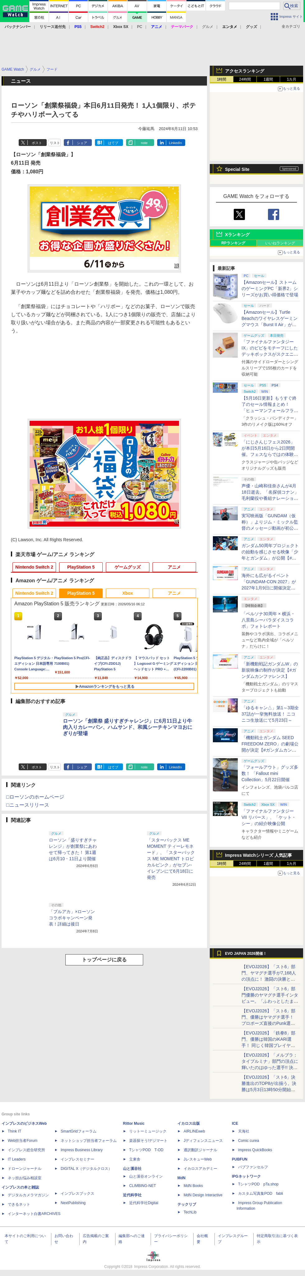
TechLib (190, 1212)
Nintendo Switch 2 (34, 567)
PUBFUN (239, 1159)
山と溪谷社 (132, 1168)
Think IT (14, 1131)
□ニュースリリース (27, 805)
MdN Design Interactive (203, 1195)
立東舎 (134, 1159)
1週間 (268, 79)
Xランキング (237, 234)
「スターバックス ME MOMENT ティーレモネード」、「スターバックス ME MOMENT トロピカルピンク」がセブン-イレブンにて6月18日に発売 (171, 858)
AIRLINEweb (194, 1131)
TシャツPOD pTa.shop (258, 1184)
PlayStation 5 (81, 567)
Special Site (237, 169)
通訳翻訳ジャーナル (200, 1150)
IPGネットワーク (246, 1176)
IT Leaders (17, 1159)
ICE (235, 1123)
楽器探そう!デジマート (148, 1140)
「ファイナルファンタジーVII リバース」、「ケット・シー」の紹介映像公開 (269, 817)
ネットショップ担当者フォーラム (89, 1140)
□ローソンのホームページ (35, 797)
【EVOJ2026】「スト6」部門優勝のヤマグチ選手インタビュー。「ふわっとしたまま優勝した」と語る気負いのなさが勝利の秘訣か (270, 1001)
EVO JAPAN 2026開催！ (246, 953)
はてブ (113, 143)
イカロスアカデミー (200, 1168)
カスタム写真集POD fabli (260, 1193)
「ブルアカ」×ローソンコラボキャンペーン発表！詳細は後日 (72, 918)
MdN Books (193, 1186)
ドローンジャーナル (24, 1168)
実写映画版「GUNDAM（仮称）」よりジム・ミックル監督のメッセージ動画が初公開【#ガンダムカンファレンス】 (270, 528)
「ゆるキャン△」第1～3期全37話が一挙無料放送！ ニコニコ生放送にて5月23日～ (270, 714)
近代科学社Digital (143, 1203)
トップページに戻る (104, 959)
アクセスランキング (244, 70)
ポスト (37, 143)
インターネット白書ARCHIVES (34, 1214)
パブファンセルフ (253, 1167)
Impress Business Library (82, 1150)
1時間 (222, 79)
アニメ (174, 567)
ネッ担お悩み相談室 (24, 1178)
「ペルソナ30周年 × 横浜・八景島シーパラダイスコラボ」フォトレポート (268, 620)
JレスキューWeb (198, 1159)
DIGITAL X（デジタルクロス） (86, 1168)
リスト (55, 143)
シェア (82, 143)
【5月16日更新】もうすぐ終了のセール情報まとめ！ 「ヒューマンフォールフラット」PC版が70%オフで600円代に (270, 410)
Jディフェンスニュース (203, 1140)
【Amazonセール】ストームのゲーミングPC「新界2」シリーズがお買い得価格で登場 (270, 288)
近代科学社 (132, 1195)
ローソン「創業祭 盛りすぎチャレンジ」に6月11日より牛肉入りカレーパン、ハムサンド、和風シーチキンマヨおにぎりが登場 (127, 727)
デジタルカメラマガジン (28, 1195)
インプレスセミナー (77, 1159)
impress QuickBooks (255, 1150)
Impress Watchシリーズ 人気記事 (258, 855)
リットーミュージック (148, 1131)
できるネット (19, 1204)
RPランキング (233, 243)
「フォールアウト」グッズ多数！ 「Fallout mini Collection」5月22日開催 (270, 773)
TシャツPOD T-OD (146, 1150)
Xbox (127, 593)
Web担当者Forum (22, 1140)
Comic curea (248, 1140)
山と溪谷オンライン (146, 1176)
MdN (181, 1178)
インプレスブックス (77, 1193)
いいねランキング (280, 243)
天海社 (243, 1131)
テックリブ (186, 1204)
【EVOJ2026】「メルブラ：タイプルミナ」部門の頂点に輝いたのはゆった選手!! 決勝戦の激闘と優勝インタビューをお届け (270, 1067)
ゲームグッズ (128, 567)
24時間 (245, 79)
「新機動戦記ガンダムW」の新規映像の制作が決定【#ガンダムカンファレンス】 (270, 670)
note (144, 143)
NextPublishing (73, 1203)
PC (139, 27)
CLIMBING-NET (142, 1186)
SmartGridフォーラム (78, 1131)
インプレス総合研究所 (26, 1150)
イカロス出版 (188, 1123)
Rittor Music (133, 1123)
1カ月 (292, 79)
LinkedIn (175, 143)
